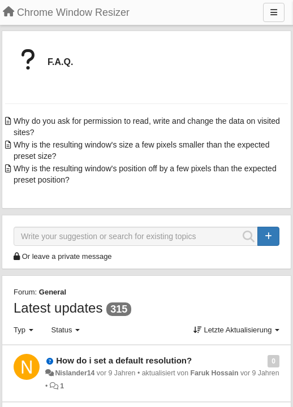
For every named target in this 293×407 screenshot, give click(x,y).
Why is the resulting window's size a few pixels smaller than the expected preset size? (141, 150)
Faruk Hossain (214, 373)
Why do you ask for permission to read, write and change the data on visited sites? (147, 126)
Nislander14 (74, 373)
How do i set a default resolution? (124, 360)
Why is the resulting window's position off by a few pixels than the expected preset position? (145, 174)
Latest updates (58, 307)
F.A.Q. (60, 62)
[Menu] (274, 12)
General (52, 292)
